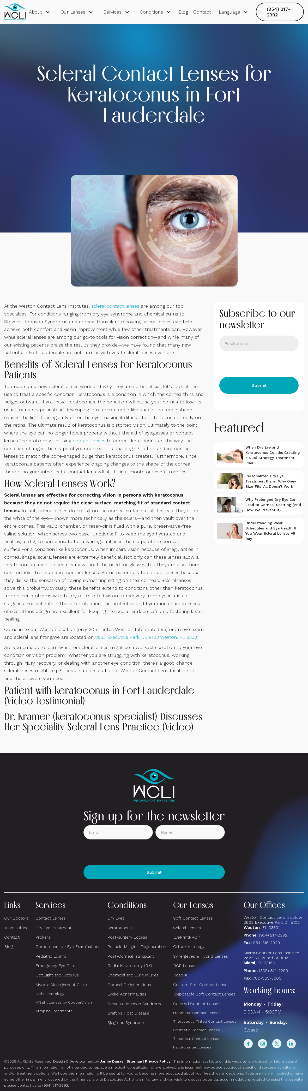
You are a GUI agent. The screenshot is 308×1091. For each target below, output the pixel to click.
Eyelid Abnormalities (126, 994)
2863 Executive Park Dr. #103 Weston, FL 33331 (147, 637)
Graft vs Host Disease (128, 1013)
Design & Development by (88, 1061)
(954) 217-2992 (279, 11)
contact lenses (89, 440)
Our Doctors (16, 918)
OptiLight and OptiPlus (57, 975)
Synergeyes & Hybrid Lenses (200, 956)
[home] (15, 12)
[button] (39, 12)
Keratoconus (119, 927)
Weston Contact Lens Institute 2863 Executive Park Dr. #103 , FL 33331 (274, 922)
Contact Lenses (50, 918)
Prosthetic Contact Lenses (197, 1013)
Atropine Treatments (54, 1011)
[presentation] (259, 364)
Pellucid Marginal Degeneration (136, 946)
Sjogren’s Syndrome (126, 1022)
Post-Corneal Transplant (130, 956)
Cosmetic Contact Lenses (196, 1030)
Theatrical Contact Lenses (196, 1038)
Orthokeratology (49, 994)
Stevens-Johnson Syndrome (134, 1003)
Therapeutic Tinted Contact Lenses (205, 1021)
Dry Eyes (115, 918)
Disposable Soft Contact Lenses (204, 994)
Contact (202, 12)
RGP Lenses (184, 965)
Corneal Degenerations (129, 984)
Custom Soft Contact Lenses (201, 984)
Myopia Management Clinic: (61, 984)
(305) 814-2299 (273, 970)
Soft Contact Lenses (193, 918)
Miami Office (16, 927)
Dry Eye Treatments (54, 927)
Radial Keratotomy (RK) (129, 965)
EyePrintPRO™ (187, 937)
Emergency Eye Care (55, 965)
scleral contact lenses (115, 306)
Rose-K (180, 975)
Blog (183, 12)
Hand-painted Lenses (192, 1047)
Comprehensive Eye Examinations (67, 946)
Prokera (42, 937)
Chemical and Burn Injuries (133, 975)
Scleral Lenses (187, 927)
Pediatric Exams (50, 956)
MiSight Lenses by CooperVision (63, 1002)
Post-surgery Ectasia (127, 937)
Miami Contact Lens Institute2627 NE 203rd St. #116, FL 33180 (271, 957)
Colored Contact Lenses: (197, 1003)
